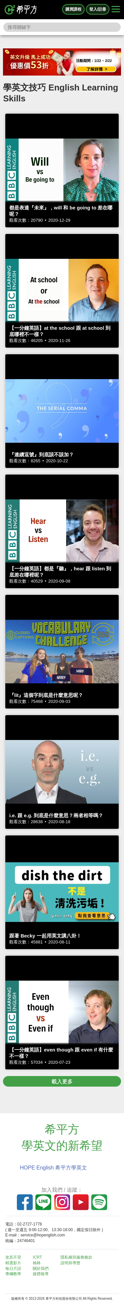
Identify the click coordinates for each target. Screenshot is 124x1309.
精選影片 (13, 1263)
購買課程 (73, 9)
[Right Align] (116, 10)
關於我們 (41, 1268)
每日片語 (13, 1268)
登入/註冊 (97, 9)
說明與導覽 (70, 1263)
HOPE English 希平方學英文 (53, 1167)
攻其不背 (13, 1257)
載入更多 (62, 1081)
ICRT (37, 1257)
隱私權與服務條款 (76, 1257)
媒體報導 (41, 1274)
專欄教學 (13, 1274)
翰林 (37, 1263)
